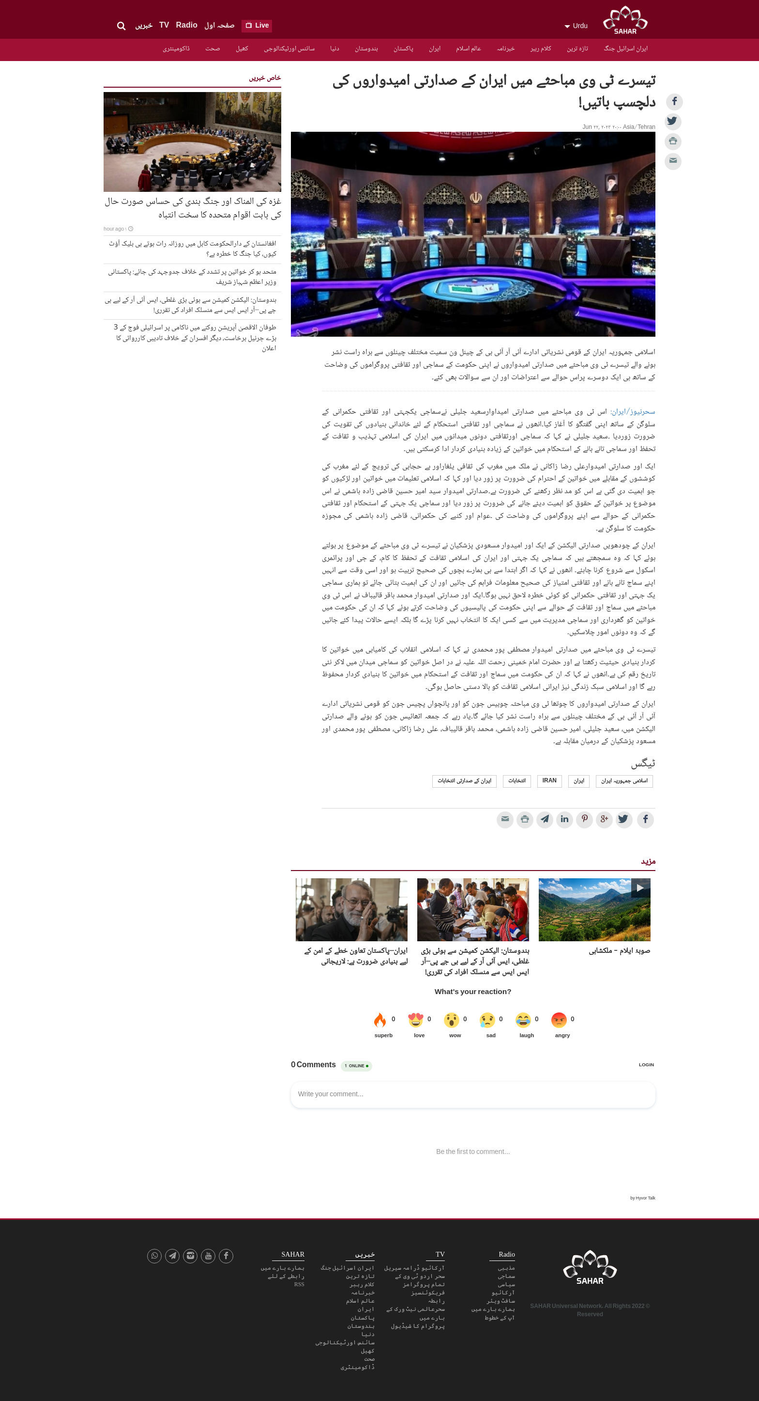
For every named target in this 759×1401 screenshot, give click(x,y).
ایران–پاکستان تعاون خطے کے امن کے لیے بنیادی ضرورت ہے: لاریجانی (356, 957)
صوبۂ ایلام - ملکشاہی (620, 951)
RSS (299, 1284)
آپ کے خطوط (500, 1317)
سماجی (506, 1276)
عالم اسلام (468, 49)
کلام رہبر (541, 49)
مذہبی (506, 1267)
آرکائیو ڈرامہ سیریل (414, 1267)
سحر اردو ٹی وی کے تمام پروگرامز (420, 1280)
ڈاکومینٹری (176, 49)
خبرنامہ (506, 49)
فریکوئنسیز (428, 1292)
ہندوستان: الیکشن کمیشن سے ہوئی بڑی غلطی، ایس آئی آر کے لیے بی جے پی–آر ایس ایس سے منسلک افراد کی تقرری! (475, 962)
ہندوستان (366, 49)
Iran (550, 781)
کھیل (242, 49)
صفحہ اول (219, 25)
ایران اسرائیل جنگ (626, 49)
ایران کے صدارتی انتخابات (464, 781)
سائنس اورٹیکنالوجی (289, 49)
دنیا (334, 49)
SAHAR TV (590, 1270)
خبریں (143, 25)
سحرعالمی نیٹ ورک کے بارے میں (415, 1313)
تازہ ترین (577, 49)
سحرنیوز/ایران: (631, 412)
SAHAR (628, 22)
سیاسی (506, 1284)
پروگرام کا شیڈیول (418, 1326)
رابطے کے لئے (286, 1276)
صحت (212, 49)
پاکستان (403, 49)
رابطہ (436, 1300)
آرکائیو (503, 1292)
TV (164, 25)
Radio (186, 25)
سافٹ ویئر (500, 1300)
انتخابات (517, 781)
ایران (434, 49)
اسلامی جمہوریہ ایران (624, 781)
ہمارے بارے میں (493, 1309)
